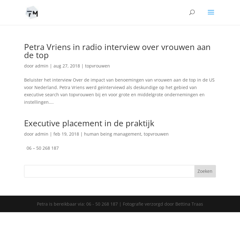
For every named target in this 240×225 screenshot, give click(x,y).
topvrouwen (97, 66)
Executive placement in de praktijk (89, 123)
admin (41, 66)
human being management (112, 134)
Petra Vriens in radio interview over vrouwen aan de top (117, 51)
